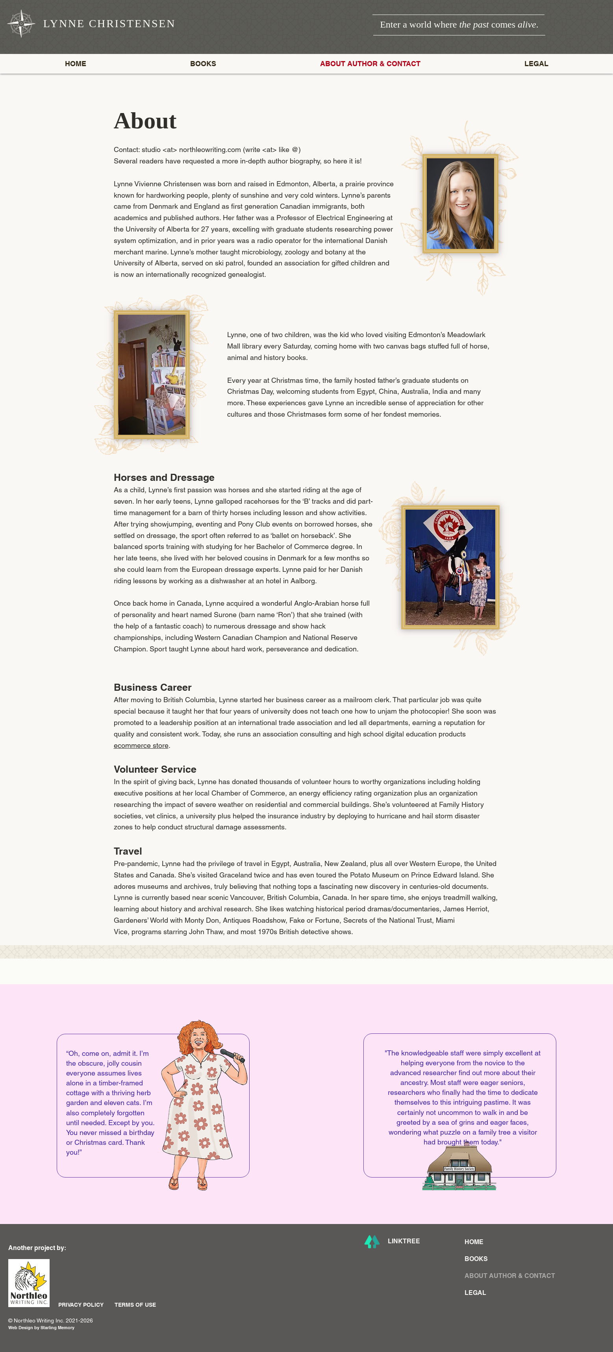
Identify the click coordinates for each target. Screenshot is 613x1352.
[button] (203, 64)
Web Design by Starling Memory (41, 1327)
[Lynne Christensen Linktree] (372, 1241)
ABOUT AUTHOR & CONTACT (495, 1276)
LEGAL (475, 1292)
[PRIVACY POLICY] (84, 1305)
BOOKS (476, 1259)
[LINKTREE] (410, 1241)
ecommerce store (141, 745)
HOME (474, 1242)
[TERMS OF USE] (141, 1305)
